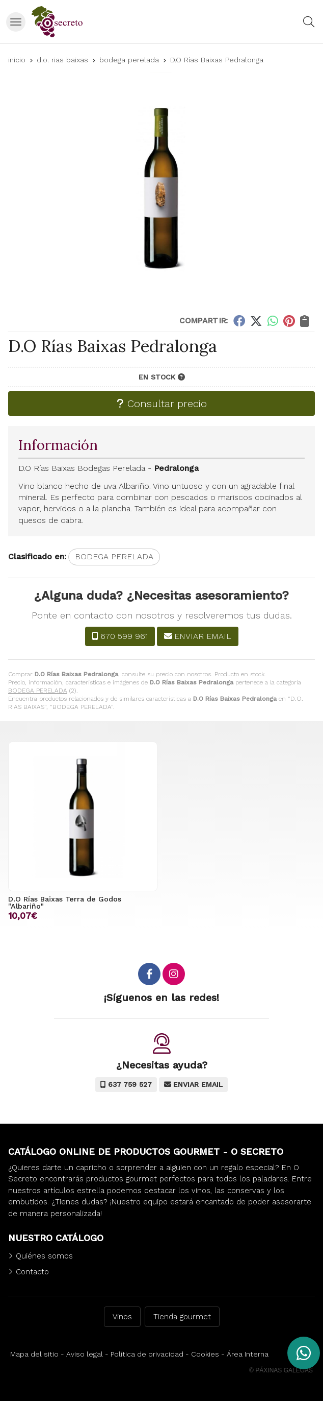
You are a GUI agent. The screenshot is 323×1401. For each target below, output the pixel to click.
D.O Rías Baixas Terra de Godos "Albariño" (64, 902)
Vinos (122, 1316)
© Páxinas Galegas (281, 1370)
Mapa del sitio (34, 1354)
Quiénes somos (44, 1256)
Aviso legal (84, 1354)
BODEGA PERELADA (37, 690)
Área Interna (247, 1354)
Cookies (205, 1354)
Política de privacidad (147, 1354)
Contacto (32, 1271)
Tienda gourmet (182, 1316)
